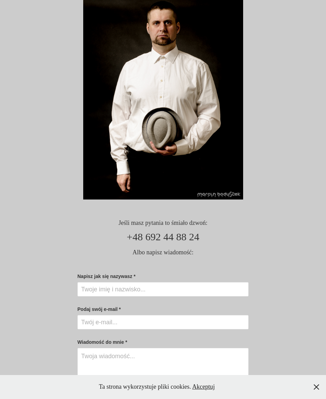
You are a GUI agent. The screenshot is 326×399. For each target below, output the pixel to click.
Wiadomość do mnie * (102, 342)
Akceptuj (203, 386)
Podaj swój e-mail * (99, 309)
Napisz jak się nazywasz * (106, 276)
